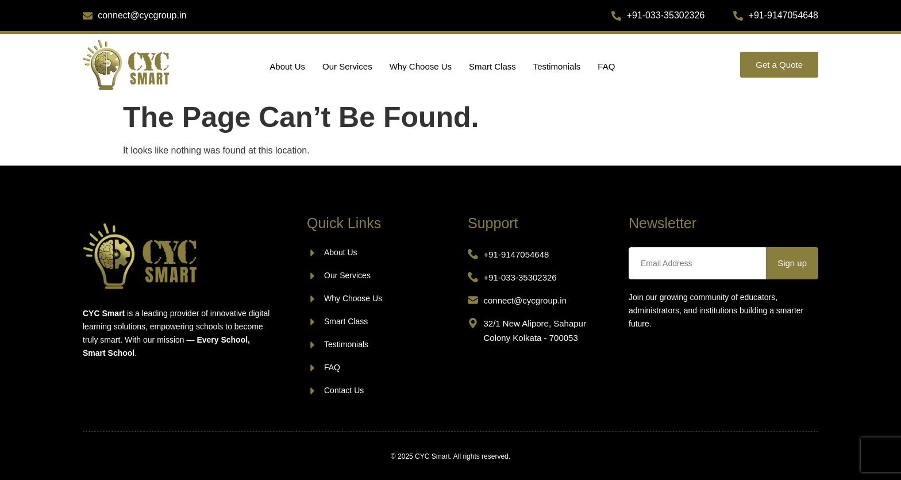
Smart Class (492, 66)
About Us (287, 66)
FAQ (606, 66)
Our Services (347, 66)
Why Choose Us (421, 66)
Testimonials (557, 66)
